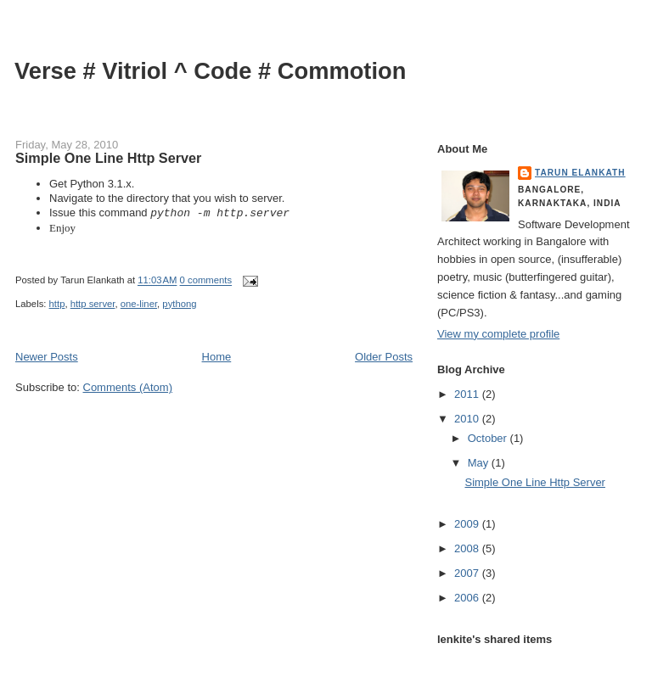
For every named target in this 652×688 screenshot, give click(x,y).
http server (92, 304)
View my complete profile (498, 333)
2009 (468, 523)
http (57, 304)
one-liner (139, 304)
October (489, 438)
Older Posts (384, 356)
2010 (468, 418)
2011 (468, 394)
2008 (468, 548)
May (480, 462)
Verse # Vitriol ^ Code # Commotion (210, 71)
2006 (468, 597)
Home (217, 356)
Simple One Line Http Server (108, 157)
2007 (468, 573)
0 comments (206, 281)
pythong (179, 304)
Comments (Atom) (127, 387)
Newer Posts (46, 356)
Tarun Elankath (580, 172)
